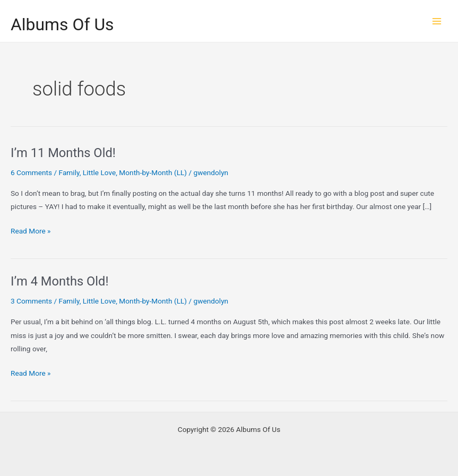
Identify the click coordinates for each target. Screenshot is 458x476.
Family (69, 172)
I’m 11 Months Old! (63, 152)
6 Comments (31, 172)
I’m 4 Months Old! (60, 281)
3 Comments (31, 301)
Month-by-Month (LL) (153, 172)
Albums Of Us (62, 24)
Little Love (99, 172)
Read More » (31, 231)
